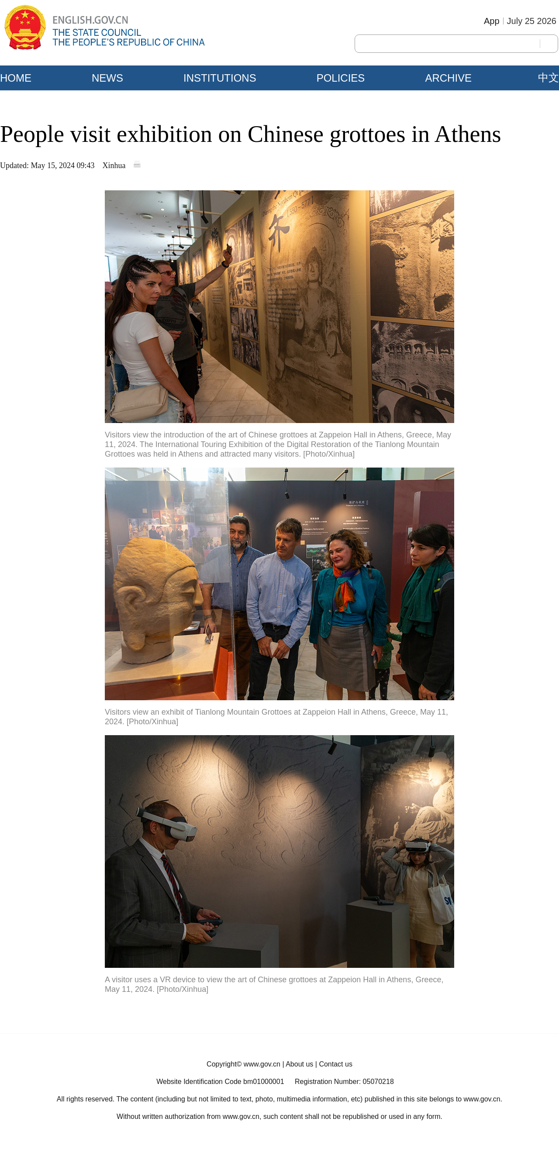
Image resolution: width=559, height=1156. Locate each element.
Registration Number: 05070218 (344, 1081)
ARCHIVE (448, 78)
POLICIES (341, 78)
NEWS (107, 78)
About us (299, 1064)
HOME (15, 78)
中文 (548, 77)
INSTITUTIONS (219, 78)
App (492, 21)
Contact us (335, 1064)
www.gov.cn (262, 1064)
